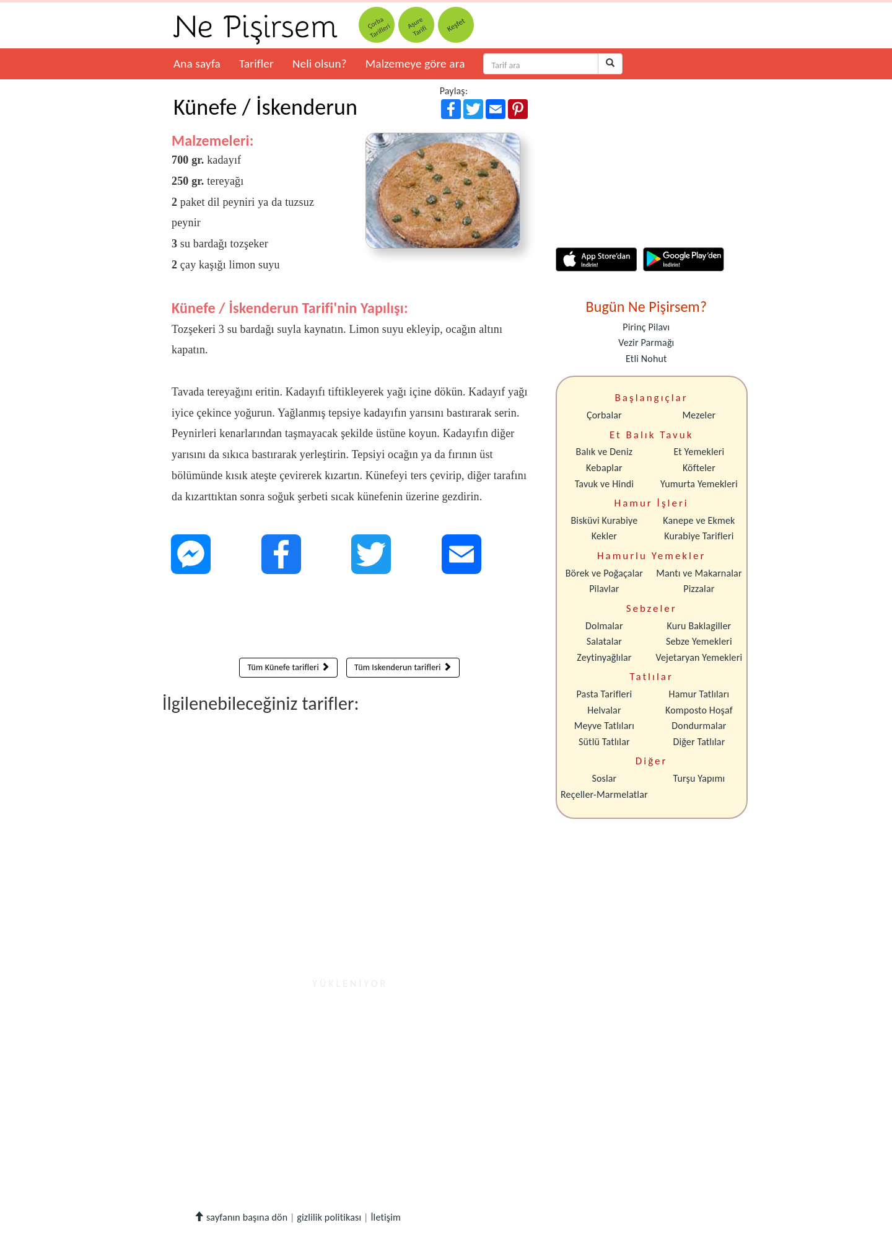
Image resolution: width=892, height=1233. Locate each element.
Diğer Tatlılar (699, 742)
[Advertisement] (349, 619)
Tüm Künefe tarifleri (288, 667)
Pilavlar (604, 588)
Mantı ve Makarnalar (699, 573)
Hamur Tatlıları (699, 694)
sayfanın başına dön (240, 1217)
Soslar (604, 778)
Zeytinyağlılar (604, 657)
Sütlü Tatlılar (604, 742)
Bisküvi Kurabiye (604, 520)
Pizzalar (698, 588)
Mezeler (699, 415)
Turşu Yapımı (699, 778)
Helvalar (604, 710)
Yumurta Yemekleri (699, 484)
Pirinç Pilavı (646, 327)
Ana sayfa (197, 63)
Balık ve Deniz (604, 451)
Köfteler (699, 468)
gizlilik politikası (329, 1217)
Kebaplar (604, 468)
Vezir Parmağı (646, 342)
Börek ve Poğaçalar (604, 573)
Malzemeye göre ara (415, 63)
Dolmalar (604, 626)
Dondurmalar (698, 725)
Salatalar (604, 641)
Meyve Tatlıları (604, 725)
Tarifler (256, 63)
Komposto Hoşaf (699, 710)
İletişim (385, 1217)
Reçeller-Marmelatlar (604, 794)
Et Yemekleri (698, 451)
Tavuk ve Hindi (604, 484)
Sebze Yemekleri (699, 641)
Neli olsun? (319, 63)
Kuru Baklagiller (699, 626)
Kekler (604, 536)
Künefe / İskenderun (265, 107)
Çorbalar (604, 415)
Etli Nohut (646, 359)
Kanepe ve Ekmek (699, 520)
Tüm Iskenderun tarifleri (403, 667)
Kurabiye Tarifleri (698, 536)
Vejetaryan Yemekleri (698, 657)
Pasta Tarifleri (604, 694)
